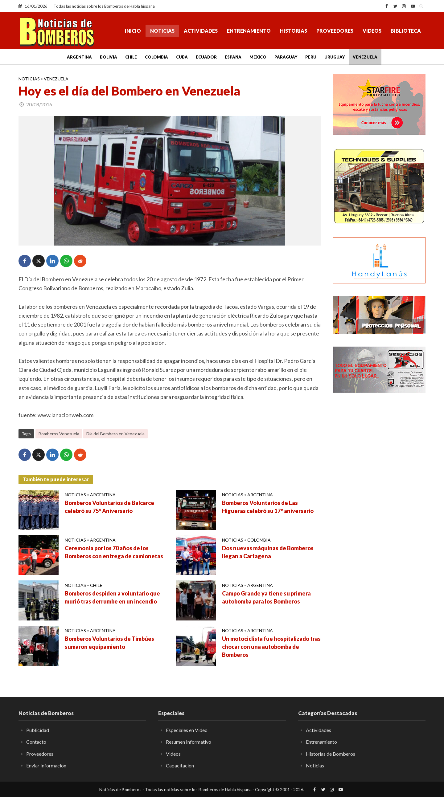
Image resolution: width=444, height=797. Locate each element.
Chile (131, 57)
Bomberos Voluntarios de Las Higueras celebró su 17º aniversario (268, 506)
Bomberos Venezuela (59, 433)
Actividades (201, 31)
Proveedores (334, 31)
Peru (310, 57)
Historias (293, 31)
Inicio (133, 31)
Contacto (36, 742)
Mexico (257, 57)
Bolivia (108, 57)
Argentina (79, 57)
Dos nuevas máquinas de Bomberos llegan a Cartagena (268, 552)
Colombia (156, 57)
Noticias (162, 31)
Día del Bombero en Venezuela (115, 433)
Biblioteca (406, 31)
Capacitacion (180, 765)
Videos (372, 31)
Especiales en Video (187, 730)
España (233, 57)
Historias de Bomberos (330, 754)
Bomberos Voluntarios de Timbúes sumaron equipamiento (109, 642)
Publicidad (37, 730)
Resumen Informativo (188, 742)
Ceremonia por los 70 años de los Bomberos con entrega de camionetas (114, 552)
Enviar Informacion (46, 765)
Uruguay (334, 57)
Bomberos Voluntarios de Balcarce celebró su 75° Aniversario (109, 506)
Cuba (182, 57)
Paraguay (285, 57)
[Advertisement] (379, 497)
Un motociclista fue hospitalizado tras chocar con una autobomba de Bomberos (271, 646)
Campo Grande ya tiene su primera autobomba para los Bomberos (266, 597)
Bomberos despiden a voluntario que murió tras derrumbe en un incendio (112, 597)
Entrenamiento (249, 31)
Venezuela (365, 57)
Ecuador (206, 57)
